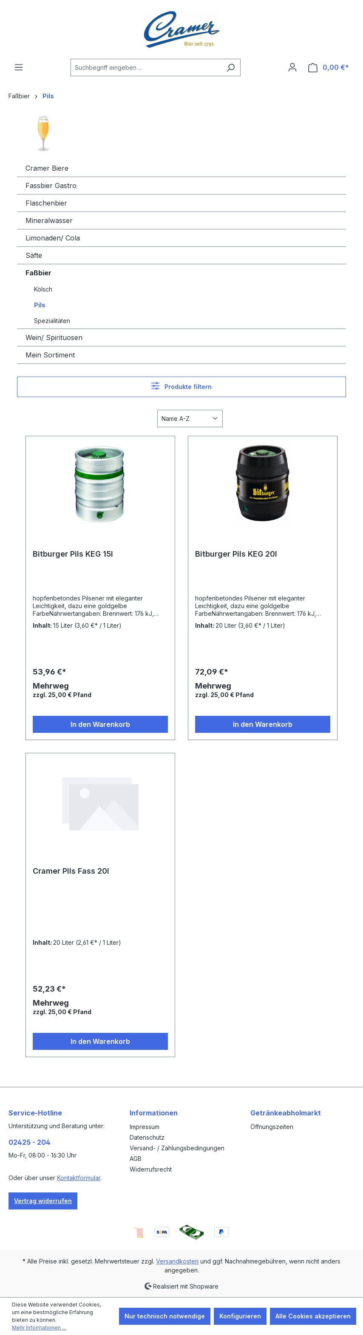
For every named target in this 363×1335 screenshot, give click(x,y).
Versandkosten (177, 1261)
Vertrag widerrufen (43, 1200)
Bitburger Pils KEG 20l (236, 553)
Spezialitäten (52, 320)
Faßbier (38, 273)
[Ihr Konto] (292, 67)
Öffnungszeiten (271, 1126)
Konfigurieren (240, 1316)
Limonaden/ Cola (53, 238)
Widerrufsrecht (151, 1169)
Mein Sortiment (50, 355)
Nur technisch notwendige (165, 1316)
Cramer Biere (47, 168)
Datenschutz (147, 1137)
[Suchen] (231, 67)
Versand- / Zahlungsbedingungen (177, 1148)
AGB (136, 1158)
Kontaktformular (78, 1177)
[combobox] (146, 67)
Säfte (34, 255)
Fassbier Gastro (51, 185)
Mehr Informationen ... (39, 1327)
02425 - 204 (30, 1142)
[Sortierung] (190, 418)
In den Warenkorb (100, 724)
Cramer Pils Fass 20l (71, 870)
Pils (39, 305)
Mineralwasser (49, 220)
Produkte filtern (181, 386)
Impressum (144, 1126)
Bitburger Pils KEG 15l (73, 553)
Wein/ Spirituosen (54, 337)
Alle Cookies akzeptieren (313, 1316)
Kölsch (43, 289)
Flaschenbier (46, 203)
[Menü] (19, 67)
